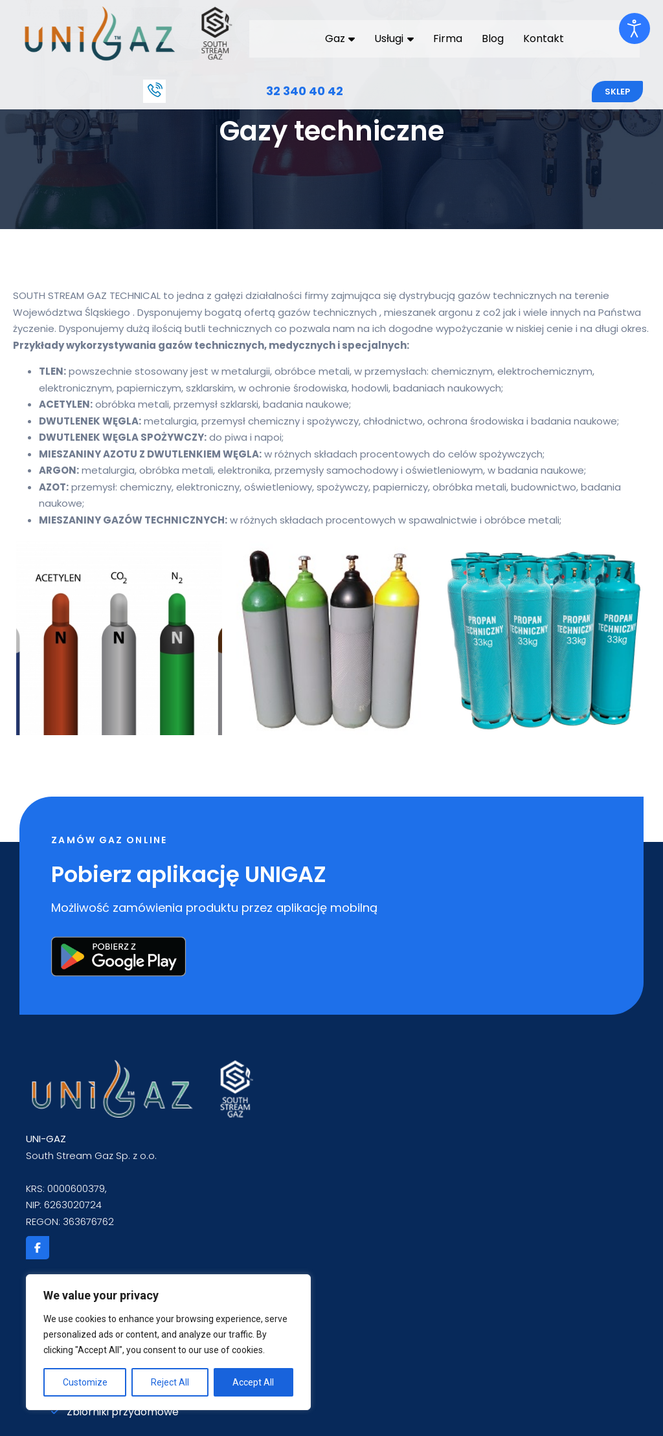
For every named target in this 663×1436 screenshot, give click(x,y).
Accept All (253, 1382)
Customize (85, 1382)
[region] (168, 1342)
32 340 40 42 (304, 90)
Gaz (339, 37)
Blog (491, 37)
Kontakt (541, 37)
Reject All (170, 1382)
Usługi (392, 37)
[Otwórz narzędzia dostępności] (634, 28)
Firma (445, 37)
